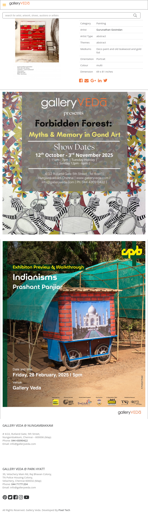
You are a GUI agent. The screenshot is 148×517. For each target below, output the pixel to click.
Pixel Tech (64, 510)
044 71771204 (19, 484)
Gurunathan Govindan (109, 29)
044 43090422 (19, 440)
